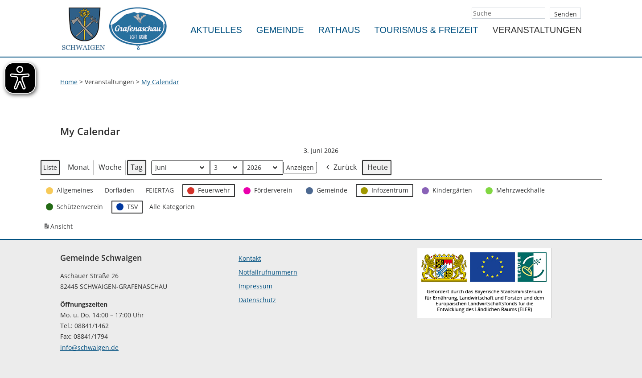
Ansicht (59, 228)
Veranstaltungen (537, 30)
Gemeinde (280, 30)
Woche (110, 167)
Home (69, 82)
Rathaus (339, 30)
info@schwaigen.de (89, 347)
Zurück (341, 167)
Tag (137, 167)
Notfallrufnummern (268, 272)
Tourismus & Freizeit (426, 30)
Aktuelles (216, 30)
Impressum (255, 286)
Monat (79, 167)
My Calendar (160, 82)
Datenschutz (257, 300)
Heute (377, 167)
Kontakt (250, 258)
